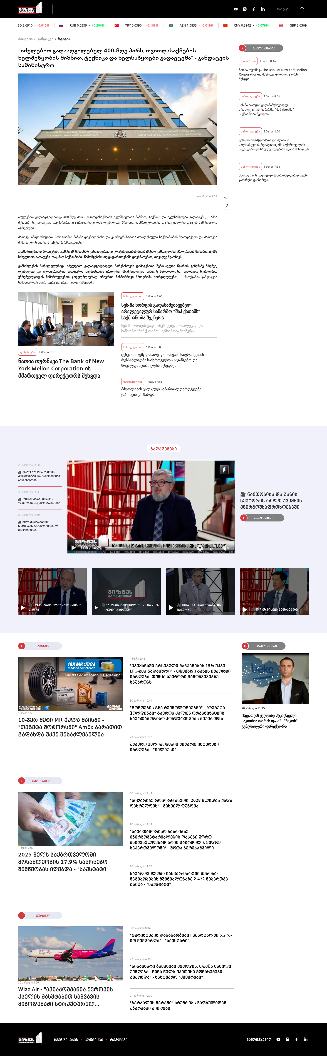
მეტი (162, 9)
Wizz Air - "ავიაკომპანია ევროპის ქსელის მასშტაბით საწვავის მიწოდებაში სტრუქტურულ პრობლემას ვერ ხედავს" (65, 998)
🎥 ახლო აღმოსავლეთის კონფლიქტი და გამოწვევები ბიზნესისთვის (39, 477)
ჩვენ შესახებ (66, 1041)
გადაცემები (75, 9)
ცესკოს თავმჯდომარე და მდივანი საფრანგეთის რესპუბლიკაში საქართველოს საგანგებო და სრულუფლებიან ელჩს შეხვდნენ (162, 361)
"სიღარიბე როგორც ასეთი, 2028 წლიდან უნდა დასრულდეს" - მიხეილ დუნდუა (181, 805)
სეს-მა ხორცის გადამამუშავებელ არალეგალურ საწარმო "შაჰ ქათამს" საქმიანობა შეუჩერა (160, 312)
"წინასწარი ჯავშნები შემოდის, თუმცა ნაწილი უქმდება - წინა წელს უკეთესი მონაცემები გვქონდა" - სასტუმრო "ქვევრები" (180, 973)
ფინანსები (106, 9)
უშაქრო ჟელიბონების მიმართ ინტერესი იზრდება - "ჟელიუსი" (174, 748)
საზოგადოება (132, 297)
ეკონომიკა (136, 9)
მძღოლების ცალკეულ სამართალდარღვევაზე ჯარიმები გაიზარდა (161, 393)
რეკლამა (118, 1041)
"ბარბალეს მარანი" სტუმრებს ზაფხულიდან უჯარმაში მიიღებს (178, 1007)
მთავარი (25, 40)
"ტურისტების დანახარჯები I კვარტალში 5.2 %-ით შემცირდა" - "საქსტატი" (181, 939)
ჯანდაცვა (45, 40)
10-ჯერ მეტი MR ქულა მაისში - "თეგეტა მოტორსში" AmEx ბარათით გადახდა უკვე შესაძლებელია (70, 729)
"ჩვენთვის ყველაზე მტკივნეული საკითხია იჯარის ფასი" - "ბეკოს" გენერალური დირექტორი (269, 722)
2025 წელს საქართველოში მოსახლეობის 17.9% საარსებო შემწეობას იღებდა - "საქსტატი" (63, 864)
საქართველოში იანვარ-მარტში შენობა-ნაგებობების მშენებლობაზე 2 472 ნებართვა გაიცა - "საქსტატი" (179, 880)
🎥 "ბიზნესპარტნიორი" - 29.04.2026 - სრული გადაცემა (39, 502)
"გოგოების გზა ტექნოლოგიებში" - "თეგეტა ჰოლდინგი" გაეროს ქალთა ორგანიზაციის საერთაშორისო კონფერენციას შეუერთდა (177, 714)
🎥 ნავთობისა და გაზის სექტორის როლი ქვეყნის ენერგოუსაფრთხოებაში (271, 502)
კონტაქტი (94, 1041)
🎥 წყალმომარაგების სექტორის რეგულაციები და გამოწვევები (38, 527)
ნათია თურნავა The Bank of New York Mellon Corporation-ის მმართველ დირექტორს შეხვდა (61, 370)
